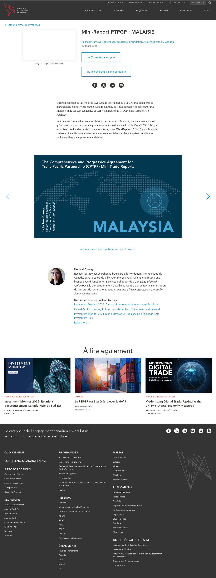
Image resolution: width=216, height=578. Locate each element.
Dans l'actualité (120, 457)
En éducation (65, 478)
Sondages (117, 523)
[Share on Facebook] (94, 85)
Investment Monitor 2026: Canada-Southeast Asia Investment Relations (116, 304)
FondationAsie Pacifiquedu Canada (23, 10)
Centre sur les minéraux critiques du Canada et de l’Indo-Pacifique (82, 468)
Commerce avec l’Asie (14, 522)
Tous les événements (68, 551)
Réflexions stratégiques (124, 510)
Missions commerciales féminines (74, 507)
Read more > (82, 322)
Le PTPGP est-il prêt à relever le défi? (100, 401)
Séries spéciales (120, 527)
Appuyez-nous (155, 2)
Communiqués (120, 470)
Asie (61, 559)
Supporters (135, 2)
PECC (61, 529)
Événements (186, 10)
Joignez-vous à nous (13, 483)
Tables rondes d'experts (70, 462)
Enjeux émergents (67, 473)
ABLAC (62, 516)
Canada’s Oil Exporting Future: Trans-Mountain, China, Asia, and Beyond (117, 309)
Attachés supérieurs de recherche (74, 511)
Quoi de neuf (14, 452)
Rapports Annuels (12, 492)
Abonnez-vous (115, 2)
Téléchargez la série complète (106, 71)
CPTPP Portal (10, 527)
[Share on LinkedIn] (112, 85)
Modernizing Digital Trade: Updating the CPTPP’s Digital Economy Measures (173, 403)
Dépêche (79, 397)
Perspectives (119, 497)
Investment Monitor (122, 549)
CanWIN (63, 502)
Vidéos (116, 466)
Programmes (142, 10)
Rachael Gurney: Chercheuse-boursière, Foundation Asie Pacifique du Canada (128, 41)
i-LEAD (62, 490)
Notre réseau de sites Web (132, 540)
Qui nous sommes (12, 478)
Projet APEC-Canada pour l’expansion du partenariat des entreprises (137, 555)
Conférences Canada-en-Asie (25, 461)
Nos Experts (118, 475)
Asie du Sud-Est (11, 509)
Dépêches (117, 501)
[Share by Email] (121, 85)
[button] (208, 196)
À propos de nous (92, 10)
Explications (118, 514)
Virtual (62, 564)
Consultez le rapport (101, 57)
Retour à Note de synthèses (23, 25)
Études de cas (119, 519)
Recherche (119, 10)
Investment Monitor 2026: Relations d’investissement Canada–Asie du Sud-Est (32, 403)
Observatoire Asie (121, 492)
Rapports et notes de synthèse (19, 397)
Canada (62, 555)
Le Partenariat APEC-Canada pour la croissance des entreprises (82, 484)
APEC (61, 525)
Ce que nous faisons (13, 474)
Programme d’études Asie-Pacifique (130, 545)
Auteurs (8, 535)
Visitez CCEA (177, 2)
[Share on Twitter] (103, 85)
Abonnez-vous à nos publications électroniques (108, 249)
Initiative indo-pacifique (70, 457)
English (199, 3)
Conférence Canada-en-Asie (126, 561)
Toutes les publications (14, 505)
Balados (116, 462)
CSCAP (62, 533)
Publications (122, 487)
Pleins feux (118, 532)
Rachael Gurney (83, 269)
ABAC (61, 520)
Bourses (8, 531)
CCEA (61, 568)
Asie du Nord (10, 513)
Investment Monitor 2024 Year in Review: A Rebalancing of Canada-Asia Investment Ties (116, 315)
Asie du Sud (10, 518)
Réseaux (164, 10)
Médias (207, 10)
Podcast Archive (120, 479)
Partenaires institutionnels (70, 538)
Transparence (10, 487)
